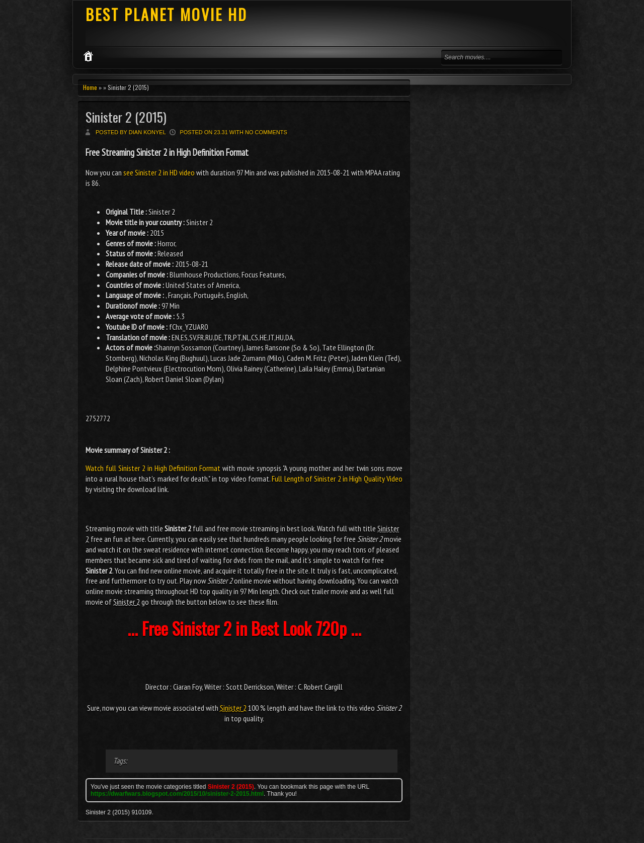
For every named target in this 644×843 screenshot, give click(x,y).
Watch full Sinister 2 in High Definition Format (153, 468)
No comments (266, 132)
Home (90, 87)
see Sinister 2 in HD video (159, 172)
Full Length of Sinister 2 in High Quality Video (337, 479)
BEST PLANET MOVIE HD (167, 14)
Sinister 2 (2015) (126, 117)
